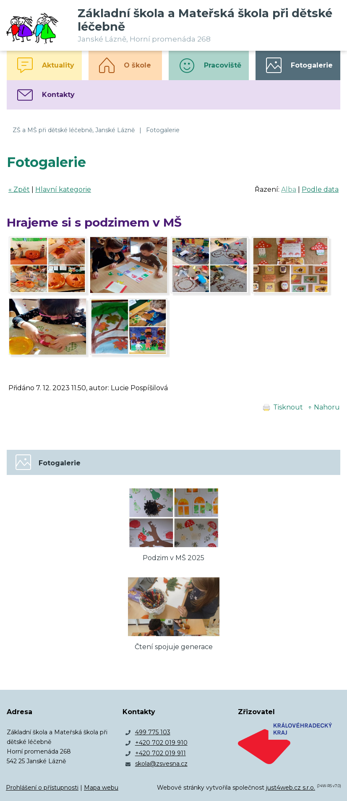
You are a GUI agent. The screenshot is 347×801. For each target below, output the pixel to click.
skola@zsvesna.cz (161, 763)
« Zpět (19, 189)
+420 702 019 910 (161, 742)
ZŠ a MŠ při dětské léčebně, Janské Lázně (74, 130)
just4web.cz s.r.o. (290, 787)
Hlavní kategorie (63, 189)
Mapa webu (101, 787)
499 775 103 (152, 732)
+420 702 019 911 (160, 753)
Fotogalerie (163, 130)
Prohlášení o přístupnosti (42, 787)
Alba (288, 189)
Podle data (320, 189)
